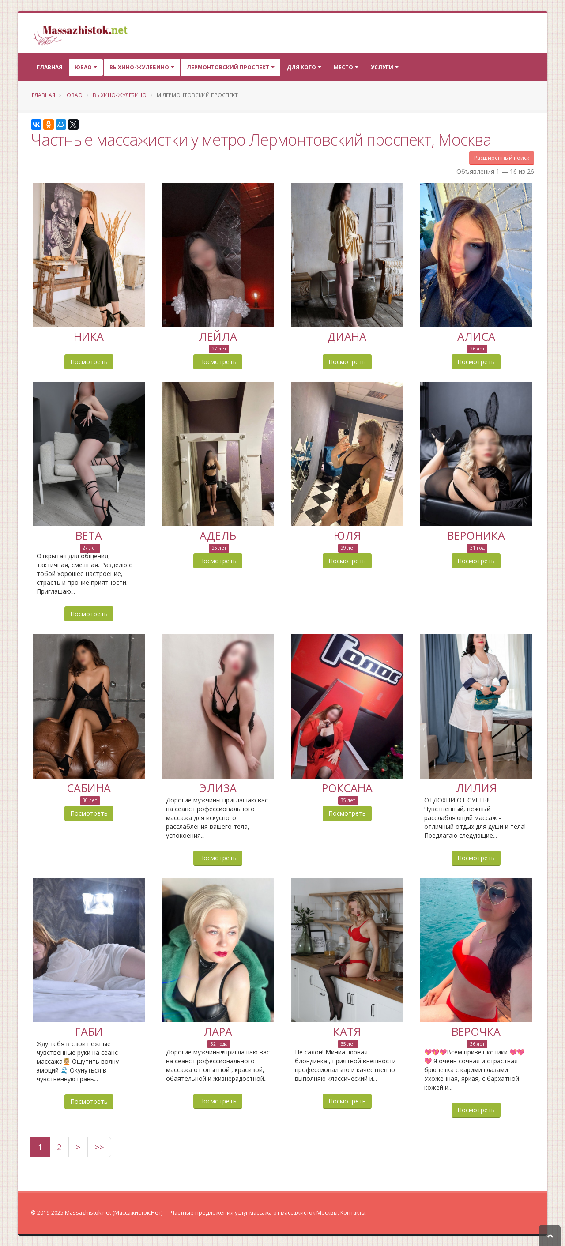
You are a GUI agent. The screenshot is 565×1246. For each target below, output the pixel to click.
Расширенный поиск (501, 158)
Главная (49, 67)
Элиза (218, 786)
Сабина (89, 786)
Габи (89, 1030)
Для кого (301, 67)
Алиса (476, 335)
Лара (217, 1030)
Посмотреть (89, 361)
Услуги (382, 67)
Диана (347, 335)
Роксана (347, 786)
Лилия (476, 786)
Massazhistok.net (88, 1212)
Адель (218, 534)
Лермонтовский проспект (228, 67)
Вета (88, 534)
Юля (347, 534)
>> (99, 1146)
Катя (347, 1030)
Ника (89, 335)
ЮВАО (83, 67)
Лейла (218, 335)
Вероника (476, 534)
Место (343, 67)
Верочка (476, 1030)
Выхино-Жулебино (139, 67)
